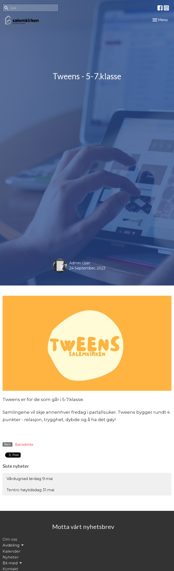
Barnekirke (24, 444)
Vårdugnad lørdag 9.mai (30, 478)
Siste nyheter (16, 466)
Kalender (11, 551)
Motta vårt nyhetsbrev (83, 526)
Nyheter (11, 557)
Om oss (10, 539)
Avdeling (13, 545)
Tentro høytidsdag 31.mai (30, 489)
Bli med (13, 563)
